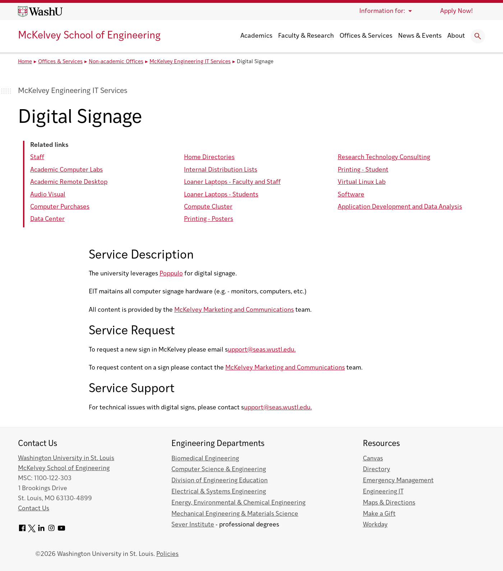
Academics (256, 36)
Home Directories (209, 157)
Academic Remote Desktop (68, 182)
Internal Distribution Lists (220, 170)
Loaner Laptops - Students (221, 195)
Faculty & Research (306, 36)
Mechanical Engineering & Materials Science (234, 514)
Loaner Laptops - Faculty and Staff (232, 182)
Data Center (47, 219)
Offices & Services (366, 36)
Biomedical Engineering (205, 459)
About (456, 36)
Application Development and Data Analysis (400, 207)
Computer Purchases (59, 207)
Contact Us (33, 509)
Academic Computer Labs (66, 170)
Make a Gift (379, 514)
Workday (375, 525)
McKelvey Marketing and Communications (234, 310)
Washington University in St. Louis (66, 458)
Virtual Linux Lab (362, 182)
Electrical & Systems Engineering (218, 492)
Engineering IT (383, 492)
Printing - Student (363, 170)
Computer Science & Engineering (218, 469)
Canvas (373, 459)
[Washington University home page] (40, 11)
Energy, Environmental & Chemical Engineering (238, 503)
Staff (37, 157)
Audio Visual (47, 195)
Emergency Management (398, 481)
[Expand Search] (478, 36)
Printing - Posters (208, 219)
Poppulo (171, 274)
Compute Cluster (208, 207)
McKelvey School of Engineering (89, 36)
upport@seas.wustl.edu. (262, 350)
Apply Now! (456, 11)
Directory (376, 469)
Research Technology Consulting (384, 157)
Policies (167, 554)
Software (351, 195)
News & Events (420, 36)
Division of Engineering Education (219, 481)
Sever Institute (192, 525)
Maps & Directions (389, 503)
